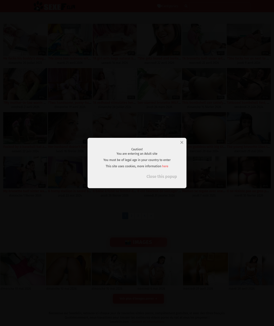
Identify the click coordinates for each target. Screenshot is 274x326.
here (165, 166)
